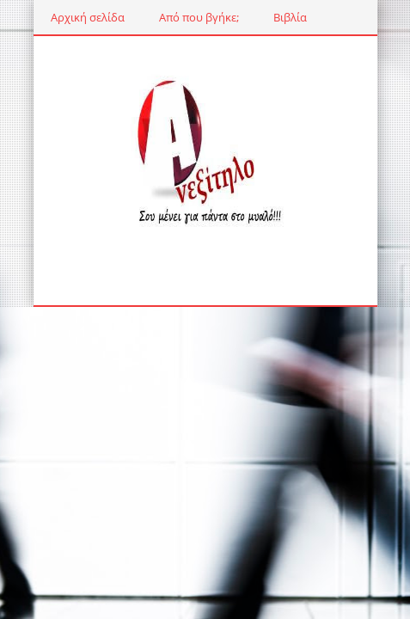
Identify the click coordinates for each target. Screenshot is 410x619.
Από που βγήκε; (199, 17)
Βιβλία (290, 17)
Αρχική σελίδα (88, 17)
